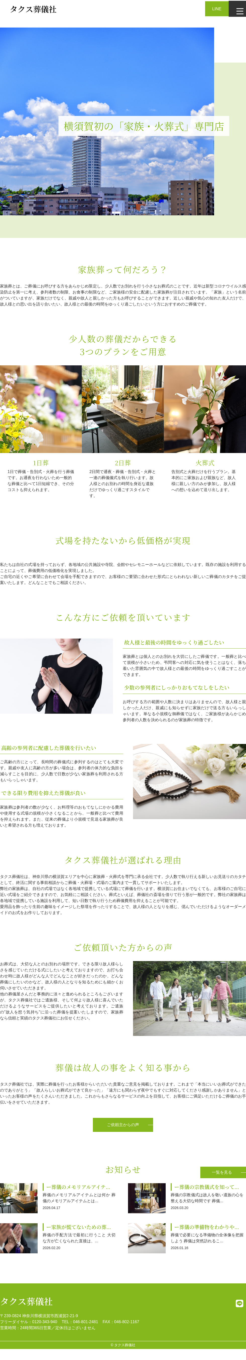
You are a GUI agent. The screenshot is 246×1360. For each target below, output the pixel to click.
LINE (213, 8)
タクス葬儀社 (26, 1300)
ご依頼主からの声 (123, 1125)
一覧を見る (222, 1171)
